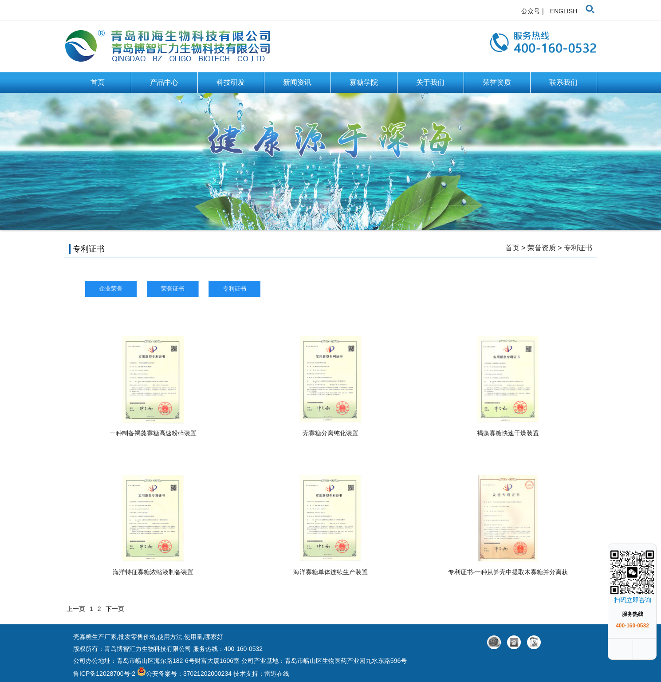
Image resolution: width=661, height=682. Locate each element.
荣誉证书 (196, 289)
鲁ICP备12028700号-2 (105, 673)
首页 (97, 82)
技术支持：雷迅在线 (261, 673)
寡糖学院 (364, 82)
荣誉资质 (497, 82)
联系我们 (563, 82)
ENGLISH (563, 11)
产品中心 (164, 82)
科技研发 (230, 82)
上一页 (76, 608)
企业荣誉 (143, 289)
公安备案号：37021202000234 (184, 673)
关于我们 (430, 82)
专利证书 (578, 248)
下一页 (115, 608)
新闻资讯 (297, 82)
